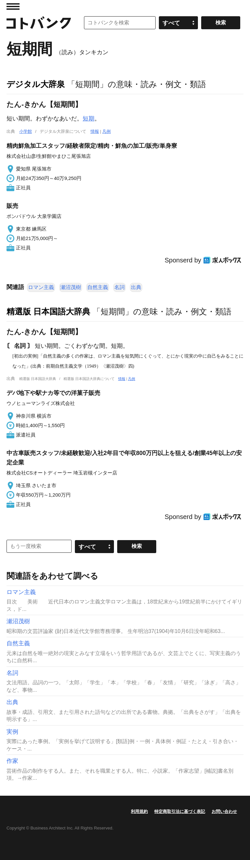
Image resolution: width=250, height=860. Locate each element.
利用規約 (139, 811)
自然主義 (97, 287)
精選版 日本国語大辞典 (48, 311)
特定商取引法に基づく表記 (179, 811)
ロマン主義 (41, 287)
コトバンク (39, 22)
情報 (94, 131)
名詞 (119, 287)
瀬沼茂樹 (70, 287)
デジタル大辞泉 (36, 84)
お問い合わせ (224, 811)
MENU (13, 6)
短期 (88, 118)
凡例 (106, 131)
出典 (136, 287)
